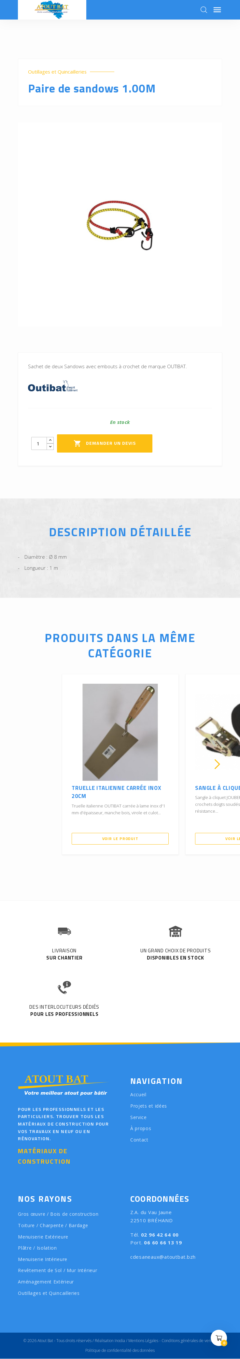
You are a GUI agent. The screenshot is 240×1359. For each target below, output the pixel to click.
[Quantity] (39, 443)
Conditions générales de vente (188, 1341)
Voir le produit (120, 838)
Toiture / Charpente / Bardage (53, 1225)
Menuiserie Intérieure (42, 1259)
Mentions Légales (143, 1341)
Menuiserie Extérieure (43, 1237)
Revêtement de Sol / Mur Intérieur (57, 1271)
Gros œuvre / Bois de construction (58, 1214)
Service (138, 1117)
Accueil (138, 1095)
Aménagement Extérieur (46, 1282)
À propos (140, 1129)
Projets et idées (148, 1106)
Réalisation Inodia (110, 1341)
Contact (139, 1140)
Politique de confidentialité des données (120, 1350)
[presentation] (23, 764)
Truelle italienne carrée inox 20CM (117, 792)
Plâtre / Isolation (37, 1248)
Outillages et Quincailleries (57, 72)
